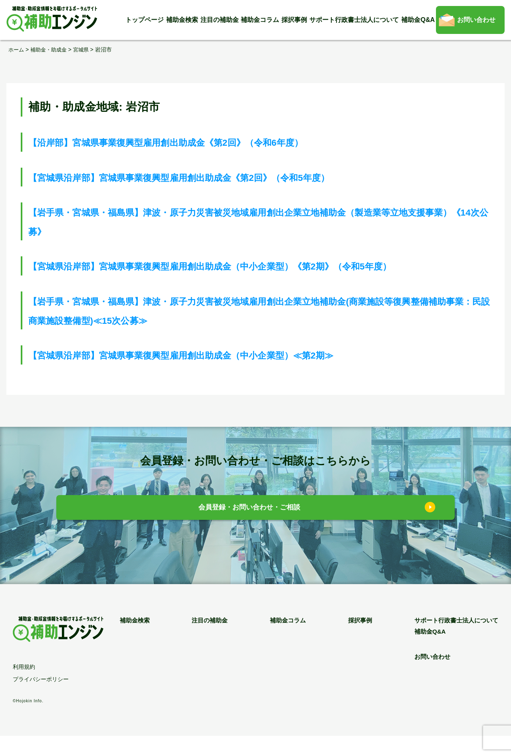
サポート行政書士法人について (354, 19)
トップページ (144, 19)
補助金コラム (260, 19)
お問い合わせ (476, 19)
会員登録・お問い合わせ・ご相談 (250, 527)
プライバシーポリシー (41, 698)
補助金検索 (182, 19)
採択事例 (294, 19)
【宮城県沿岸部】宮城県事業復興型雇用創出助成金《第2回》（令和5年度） (221, 176)
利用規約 (24, 686)
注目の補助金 (219, 19)
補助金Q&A (418, 19)
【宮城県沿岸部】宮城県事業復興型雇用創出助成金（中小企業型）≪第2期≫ (223, 374)
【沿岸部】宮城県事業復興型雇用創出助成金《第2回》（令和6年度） (204, 142)
